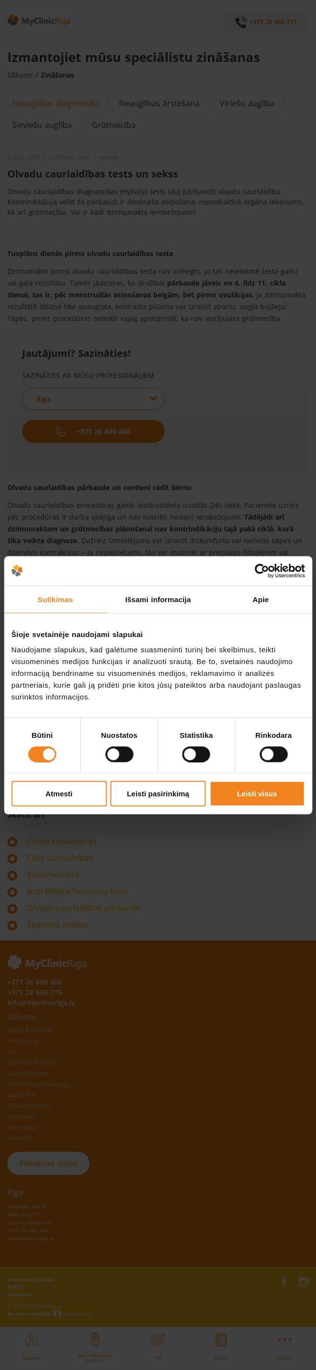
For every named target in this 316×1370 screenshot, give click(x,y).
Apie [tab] (261, 599)
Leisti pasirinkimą (158, 793)
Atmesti (58, 793)
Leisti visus (257, 793)
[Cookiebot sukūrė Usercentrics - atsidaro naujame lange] (262, 570)
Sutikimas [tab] (55, 599)
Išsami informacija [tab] (158, 599)
